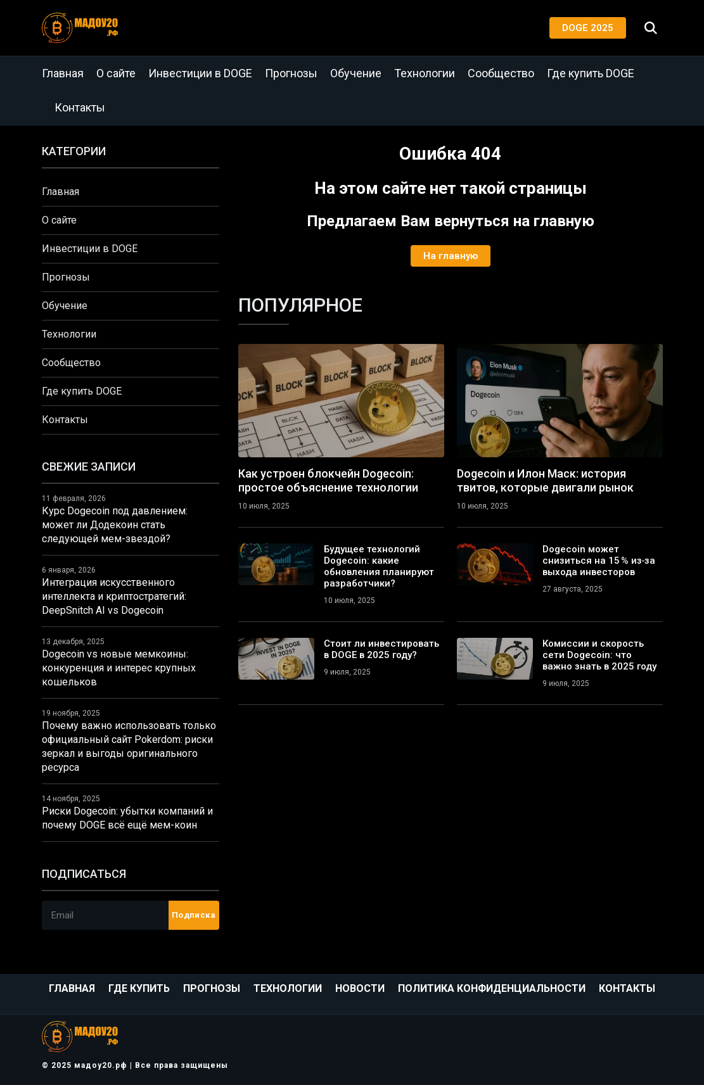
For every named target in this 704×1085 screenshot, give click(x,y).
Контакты (79, 107)
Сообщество (501, 73)
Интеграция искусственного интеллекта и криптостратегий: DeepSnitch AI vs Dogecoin (114, 596)
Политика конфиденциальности (492, 988)
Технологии (424, 73)
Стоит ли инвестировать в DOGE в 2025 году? (381, 649)
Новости (360, 988)
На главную (450, 256)
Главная (63, 73)
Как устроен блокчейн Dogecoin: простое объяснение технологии (328, 480)
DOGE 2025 (587, 28)
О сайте (116, 73)
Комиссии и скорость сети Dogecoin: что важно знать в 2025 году (599, 655)
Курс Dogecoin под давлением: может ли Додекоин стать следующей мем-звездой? (115, 525)
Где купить (139, 988)
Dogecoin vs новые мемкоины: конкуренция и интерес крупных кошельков (119, 668)
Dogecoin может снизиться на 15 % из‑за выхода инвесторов (599, 560)
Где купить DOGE (590, 73)
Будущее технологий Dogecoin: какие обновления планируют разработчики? (379, 566)
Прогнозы (291, 73)
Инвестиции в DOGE (200, 73)
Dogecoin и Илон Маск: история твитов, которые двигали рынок (545, 480)
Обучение (355, 73)
